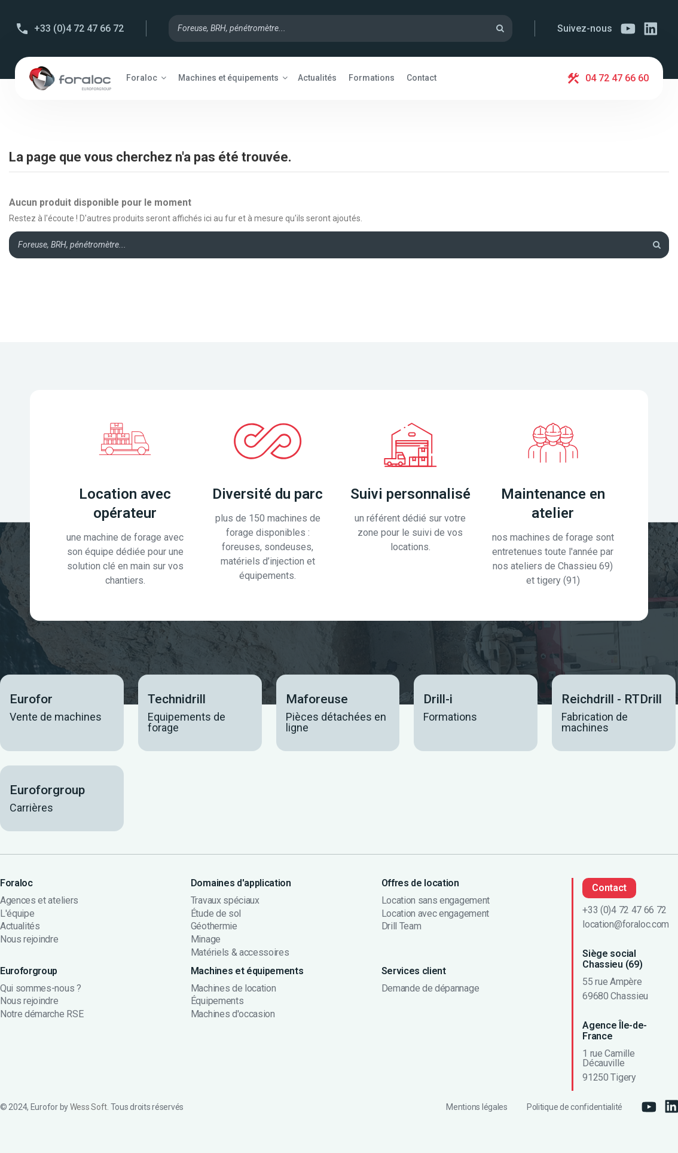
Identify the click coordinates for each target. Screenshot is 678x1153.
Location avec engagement (435, 914)
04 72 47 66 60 (617, 78)
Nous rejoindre (29, 939)
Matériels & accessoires (240, 952)
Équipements (217, 1001)
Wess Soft (88, 1107)
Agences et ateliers (39, 900)
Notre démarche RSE (41, 1014)
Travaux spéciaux (225, 900)
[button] (146, 78)
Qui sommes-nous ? (40, 988)
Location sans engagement (435, 900)
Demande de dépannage (430, 988)
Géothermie (214, 926)
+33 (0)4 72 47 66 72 (79, 28)
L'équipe (17, 914)
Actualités (20, 926)
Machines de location (233, 988)
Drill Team (401, 926)
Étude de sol (216, 914)
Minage (206, 939)
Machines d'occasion (233, 1014)
